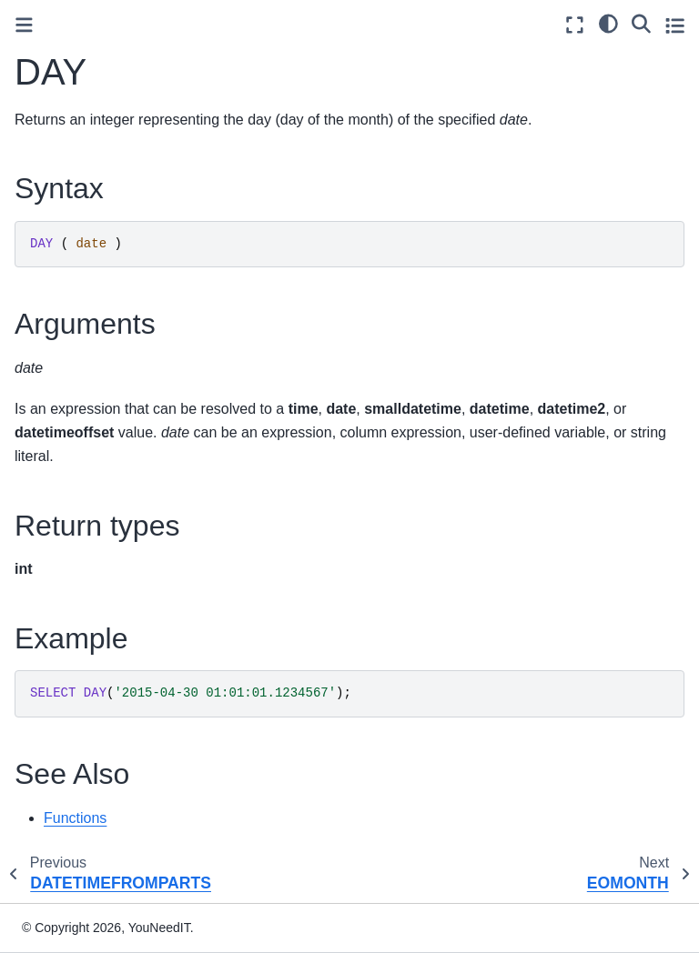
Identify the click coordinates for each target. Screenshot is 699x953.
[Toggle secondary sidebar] (675, 25)
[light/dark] (608, 22)
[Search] (641, 22)
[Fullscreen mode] (575, 25)
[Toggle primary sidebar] (24, 25)
